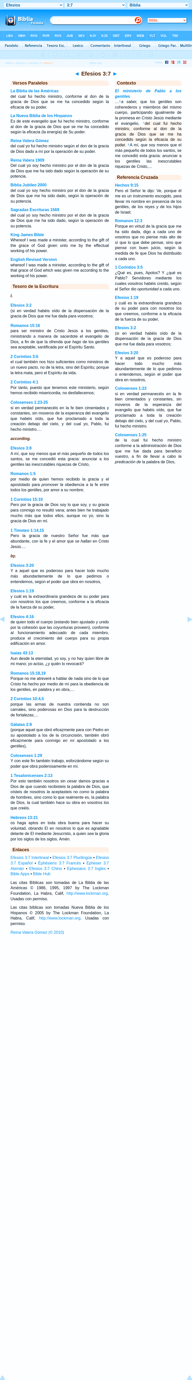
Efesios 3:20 (22, 565)
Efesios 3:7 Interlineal (29, 857)
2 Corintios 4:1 (24, 382)
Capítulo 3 (34, 63)
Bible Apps (20, 874)
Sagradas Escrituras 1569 (34, 210)
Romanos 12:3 (128, 221)
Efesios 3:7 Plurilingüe (72, 857)
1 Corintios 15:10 (26, 499)
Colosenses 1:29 (26, 755)
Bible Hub (41, 874)
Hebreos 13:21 (24, 817)
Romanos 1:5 (23, 474)
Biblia (9, 63)
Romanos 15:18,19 (28, 673)
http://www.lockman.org (87, 893)
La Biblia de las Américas (34, 91)
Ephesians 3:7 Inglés (86, 868)
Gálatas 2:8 (21, 724)
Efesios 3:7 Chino (45, 868)
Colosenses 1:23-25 (29, 402)
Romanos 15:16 (25, 325)
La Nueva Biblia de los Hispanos (41, 116)
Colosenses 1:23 (130, 388)
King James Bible (27, 235)
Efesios (20, 63)
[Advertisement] (96, 974)
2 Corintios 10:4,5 (27, 699)
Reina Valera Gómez (29, 141)
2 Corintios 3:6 (24, 356)
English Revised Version (33, 259)
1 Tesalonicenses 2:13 (31, 775)
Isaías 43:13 (21, 653)
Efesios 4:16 (22, 617)
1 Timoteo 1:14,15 (27, 530)
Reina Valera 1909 (27, 160)
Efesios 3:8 (21, 448)
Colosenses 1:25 (130, 435)
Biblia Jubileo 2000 (28, 185)
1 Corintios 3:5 (129, 267)
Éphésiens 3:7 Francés (59, 863)
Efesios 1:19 (22, 591)
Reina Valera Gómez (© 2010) (37, 932)
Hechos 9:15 (126, 185)
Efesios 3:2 (21, 305)
